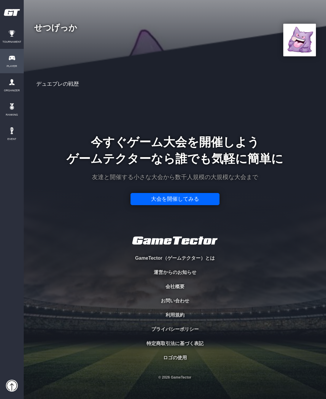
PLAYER (12, 66)
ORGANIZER (12, 90)
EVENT (11, 139)
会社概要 (175, 286)
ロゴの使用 (175, 357)
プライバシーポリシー (175, 329)
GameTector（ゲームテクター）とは (174, 258)
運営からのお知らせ (175, 272)
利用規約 (175, 314)
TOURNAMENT (11, 42)
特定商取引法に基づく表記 (175, 343)
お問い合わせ (175, 300)
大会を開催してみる (175, 199)
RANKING (12, 115)
